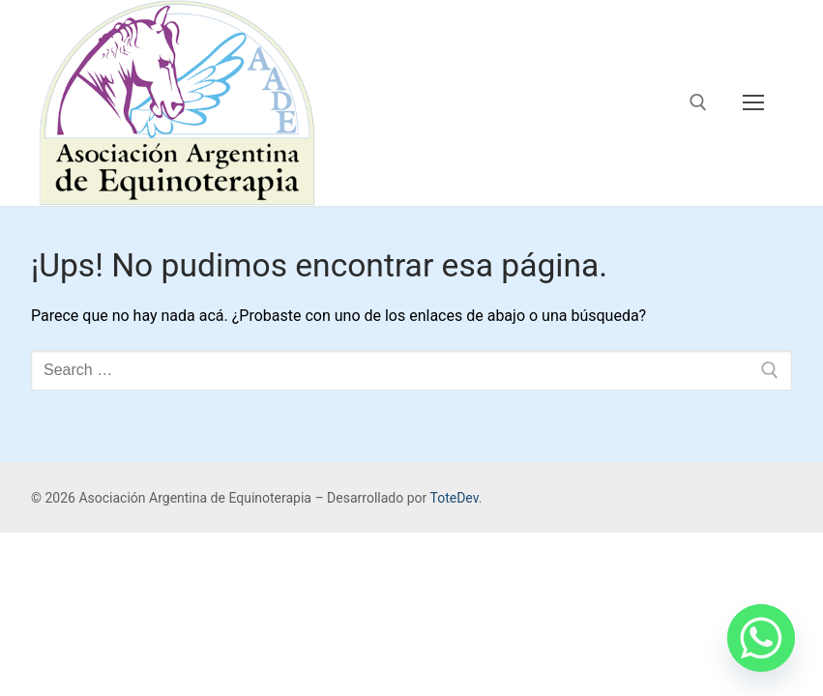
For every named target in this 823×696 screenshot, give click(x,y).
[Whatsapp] (761, 638)
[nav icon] (753, 103)
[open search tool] (698, 102)
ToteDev (453, 498)
